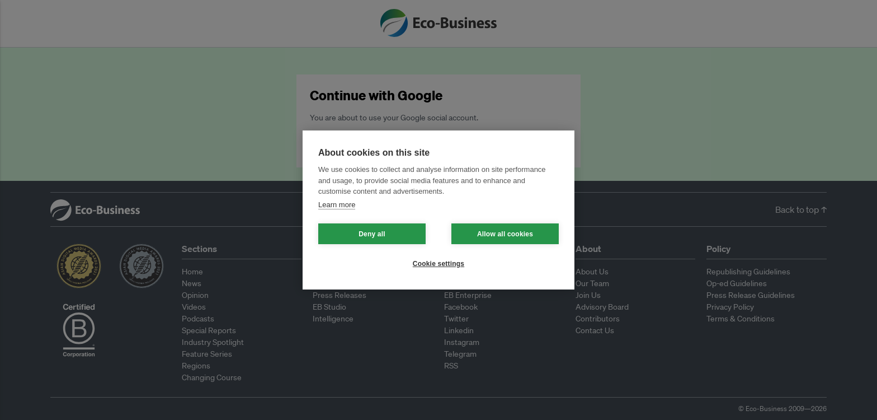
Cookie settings (438, 264)
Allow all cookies (505, 234)
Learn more (336, 204)
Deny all (372, 234)
